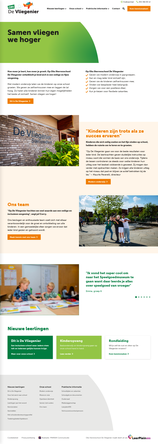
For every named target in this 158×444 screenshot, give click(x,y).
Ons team (43, 407)
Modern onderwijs (46, 391)
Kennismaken (13, 407)
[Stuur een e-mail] (123, 391)
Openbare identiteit (47, 399)
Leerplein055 (66, 407)
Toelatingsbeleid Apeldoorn (18, 419)
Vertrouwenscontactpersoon (72, 411)
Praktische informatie (72, 387)
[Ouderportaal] (127, 2)
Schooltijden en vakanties (71, 391)
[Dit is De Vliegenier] (20, 101)
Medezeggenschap (69, 403)
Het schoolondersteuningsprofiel (20, 415)
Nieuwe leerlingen (16, 387)
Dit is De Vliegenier (14, 391)
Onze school (45, 387)
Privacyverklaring (28, 438)
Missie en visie (45, 395)
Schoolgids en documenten (72, 395)
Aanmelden (12, 411)
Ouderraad (66, 399)
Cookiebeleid (13, 438)
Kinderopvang (13, 399)
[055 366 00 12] (143, 2)
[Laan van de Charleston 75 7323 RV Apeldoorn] (128, 396)
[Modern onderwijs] (98, 181)
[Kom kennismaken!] (138, 8)
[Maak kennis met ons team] (24, 237)
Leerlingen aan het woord (17, 403)
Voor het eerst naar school (17, 395)
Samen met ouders (46, 403)
